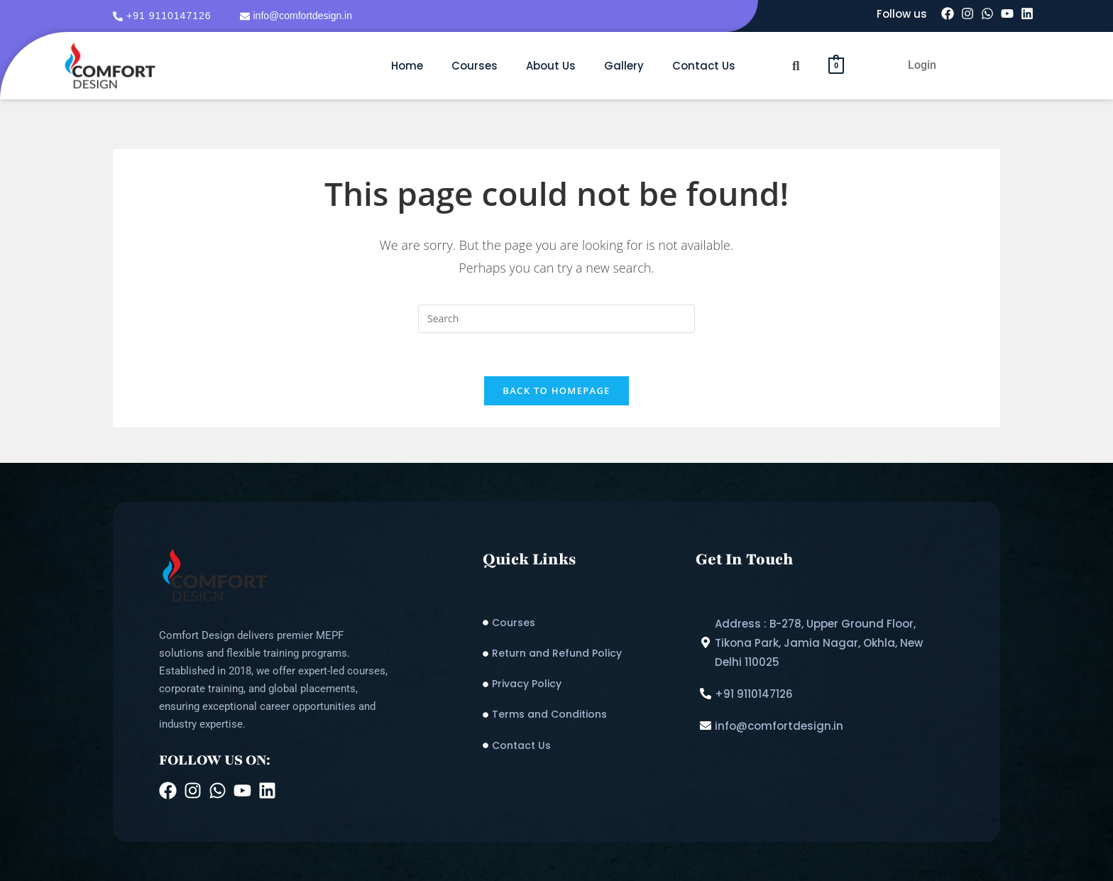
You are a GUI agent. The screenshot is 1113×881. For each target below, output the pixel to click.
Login (922, 65)
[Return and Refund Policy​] (582, 653)
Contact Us (703, 65)
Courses (474, 65)
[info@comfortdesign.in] (298, 16)
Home (407, 65)
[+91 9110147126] (164, 16)
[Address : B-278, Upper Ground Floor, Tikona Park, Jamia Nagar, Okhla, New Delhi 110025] (825, 643)
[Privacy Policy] (582, 684)
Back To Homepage (556, 390)
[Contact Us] (582, 746)
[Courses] (582, 623)
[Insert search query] (556, 319)
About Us (551, 65)
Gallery (624, 65)
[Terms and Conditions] (582, 714)
